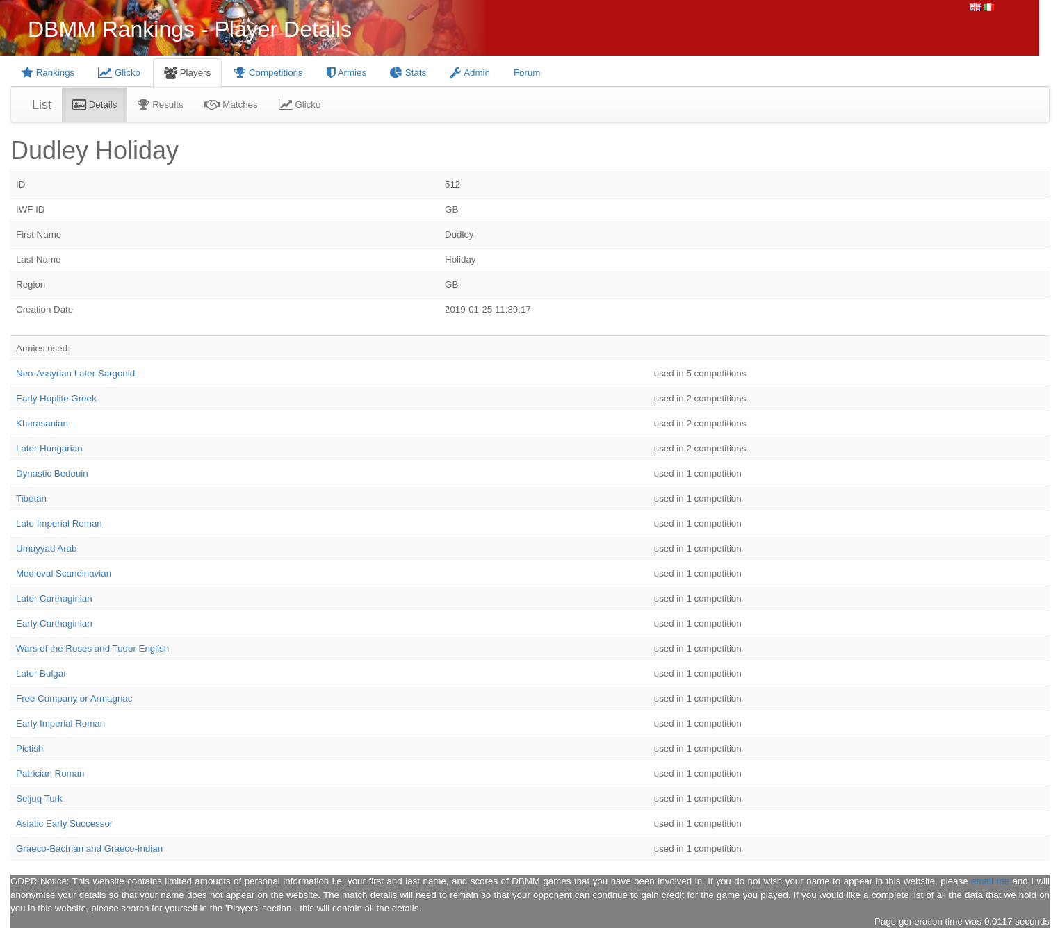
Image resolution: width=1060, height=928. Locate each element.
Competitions (268, 72)
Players (187, 72)
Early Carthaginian (54, 623)
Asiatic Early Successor (64, 823)
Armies (346, 72)
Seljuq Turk (39, 798)
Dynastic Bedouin (52, 473)
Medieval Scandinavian (63, 573)
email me (990, 881)
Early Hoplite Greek (56, 398)
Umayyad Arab (46, 548)
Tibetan (31, 498)
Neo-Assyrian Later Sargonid (75, 373)
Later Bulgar (41, 673)
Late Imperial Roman (59, 523)
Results (160, 104)
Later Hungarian (49, 448)
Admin (470, 72)
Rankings (48, 72)
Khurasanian (42, 423)
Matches (231, 104)
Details (94, 104)
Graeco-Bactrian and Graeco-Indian (89, 848)
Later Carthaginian (54, 598)
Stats (408, 72)
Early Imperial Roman (60, 723)
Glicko (119, 72)
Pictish (29, 748)
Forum (527, 72)
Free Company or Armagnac (74, 698)
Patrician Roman (50, 773)
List (41, 105)
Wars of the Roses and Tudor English (92, 648)
